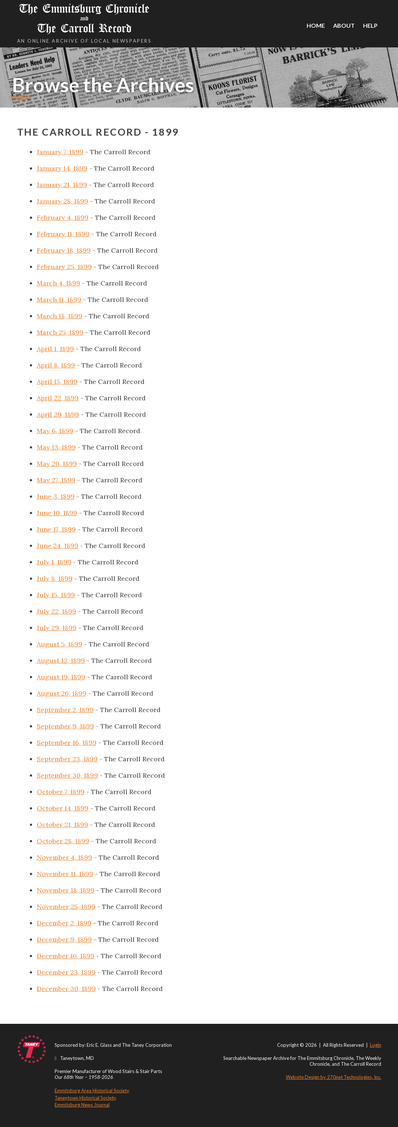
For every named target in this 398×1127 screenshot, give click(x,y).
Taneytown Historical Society (85, 1098)
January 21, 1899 (62, 184)
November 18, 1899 (65, 890)
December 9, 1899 (64, 939)
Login (375, 1045)
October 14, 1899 (62, 808)
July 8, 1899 (54, 578)
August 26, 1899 (61, 693)
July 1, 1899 (54, 562)
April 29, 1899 (58, 414)
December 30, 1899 (66, 988)
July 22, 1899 (56, 611)
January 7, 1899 (60, 152)
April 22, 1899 (58, 398)
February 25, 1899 (64, 267)
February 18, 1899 (64, 250)
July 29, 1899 (56, 627)
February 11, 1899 (63, 234)
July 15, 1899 (56, 595)
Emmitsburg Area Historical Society (92, 1090)
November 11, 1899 (65, 874)
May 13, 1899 (56, 447)
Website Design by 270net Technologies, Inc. (333, 1077)
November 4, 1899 (64, 857)
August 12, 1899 (61, 660)
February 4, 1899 (62, 217)
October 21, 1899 (62, 824)
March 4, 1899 (58, 283)
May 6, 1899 (55, 431)
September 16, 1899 (66, 742)
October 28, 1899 (63, 841)
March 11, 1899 (59, 299)
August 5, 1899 (59, 644)
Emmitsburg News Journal (82, 1105)
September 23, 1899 (67, 759)
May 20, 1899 (57, 463)
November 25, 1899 (66, 906)
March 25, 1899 (60, 332)
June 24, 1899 (57, 545)
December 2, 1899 (64, 923)
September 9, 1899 (65, 726)
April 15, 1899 (57, 381)
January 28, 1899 (62, 201)
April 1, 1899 (55, 349)
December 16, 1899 (65, 956)
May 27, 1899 (56, 480)
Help (370, 25)
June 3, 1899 (56, 496)
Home (316, 25)
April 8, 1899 (56, 365)
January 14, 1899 (62, 168)
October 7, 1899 (60, 792)
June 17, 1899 (56, 529)
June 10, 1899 (57, 513)
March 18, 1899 (59, 316)
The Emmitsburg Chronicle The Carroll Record (84, 18)
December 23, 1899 (66, 972)
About (344, 25)
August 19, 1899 (61, 677)
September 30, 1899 (67, 775)
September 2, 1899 (65, 710)
